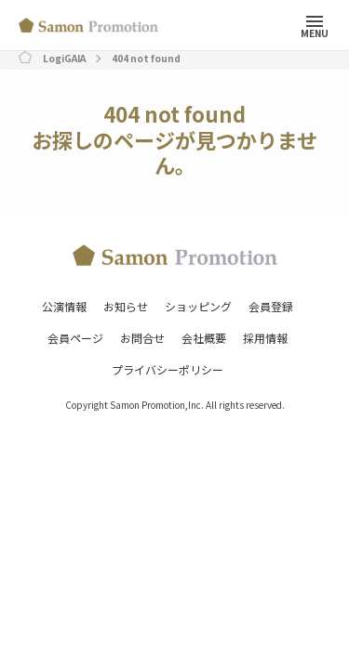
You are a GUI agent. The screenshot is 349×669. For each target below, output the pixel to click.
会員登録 (270, 306)
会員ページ (75, 338)
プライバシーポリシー (167, 369)
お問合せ (142, 338)
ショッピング (198, 306)
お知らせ (125, 306)
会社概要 (203, 338)
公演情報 (64, 306)
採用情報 (265, 338)
